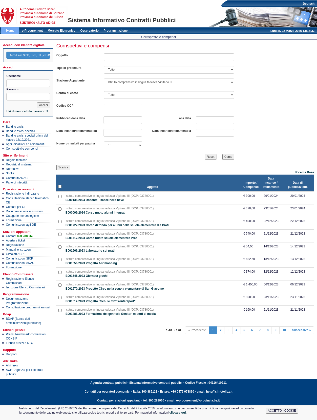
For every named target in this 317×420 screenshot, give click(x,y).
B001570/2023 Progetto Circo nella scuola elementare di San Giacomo (114, 288)
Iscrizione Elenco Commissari (25, 287)
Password (13, 89)
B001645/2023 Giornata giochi (86, 276)
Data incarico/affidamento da (76, 131)
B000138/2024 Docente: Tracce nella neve (94, 200)
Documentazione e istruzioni (24, 211)
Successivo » (301, 330)
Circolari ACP (14, 254)
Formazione (13, 220)
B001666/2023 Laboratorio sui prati (90, 250)
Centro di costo (67, 93)
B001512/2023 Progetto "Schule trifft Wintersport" (100, 301)
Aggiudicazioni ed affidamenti (25, 144)
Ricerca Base (305, 172)
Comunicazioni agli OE (21, 224)
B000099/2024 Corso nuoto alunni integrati (95, 212)
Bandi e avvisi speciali (20, 131)
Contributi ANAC (16, 178)
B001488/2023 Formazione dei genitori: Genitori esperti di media (110, 314)
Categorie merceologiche (22, 216)
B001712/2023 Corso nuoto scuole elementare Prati (101, 238)
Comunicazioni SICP (19, 258)
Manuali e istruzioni (18, 249)
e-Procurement (32, 30)
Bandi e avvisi (15, 126)
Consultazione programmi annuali (28, 307)
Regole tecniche (16, 160)
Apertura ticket (15, 240)
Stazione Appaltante (70, 80)
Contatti (19, 236)
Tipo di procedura (68, 68)
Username (13, 76)
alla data (185, 118)
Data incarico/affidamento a (171, 131)
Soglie (10, 173)
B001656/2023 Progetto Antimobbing (91, 263)
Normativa (13, 169)
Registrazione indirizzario (22, 193)
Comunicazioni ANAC (20, 263)
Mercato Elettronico (61, 30)
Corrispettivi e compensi (22, 148)
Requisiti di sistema (18, 164)
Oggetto (62, 55)
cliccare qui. (178, 412)
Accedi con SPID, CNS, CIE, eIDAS (30, 55)
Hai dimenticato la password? (27, 111)
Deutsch (309, 3)
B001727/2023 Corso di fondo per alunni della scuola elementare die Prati (117, 225)
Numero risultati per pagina (75, 143)
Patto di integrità (16, 182)
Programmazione (115, 30)
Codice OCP (64, 105)
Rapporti (11, 354)
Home (10, 30)
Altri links (12, 365)
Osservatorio (89, 30)
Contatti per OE (16, 207)
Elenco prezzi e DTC (19, 343)
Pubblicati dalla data (70, 118)
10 (284, 330)
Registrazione (15, 245)
